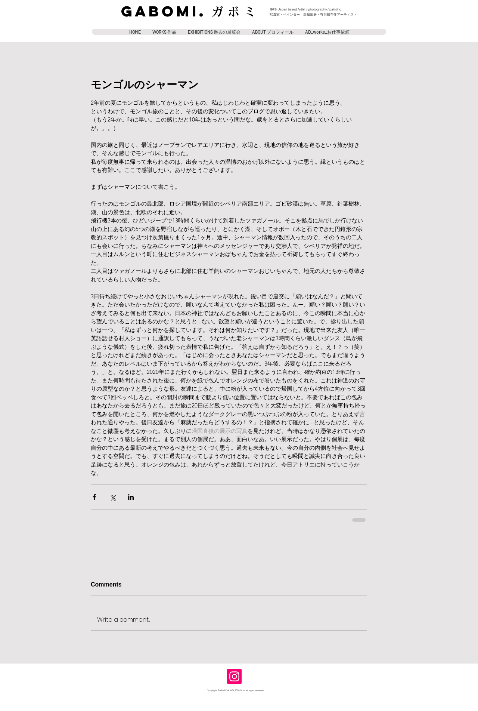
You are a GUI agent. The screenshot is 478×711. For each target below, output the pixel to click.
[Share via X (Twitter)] (112, 497)
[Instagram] (234, 676)
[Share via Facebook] (94, 497)
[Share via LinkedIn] (130, 497)
